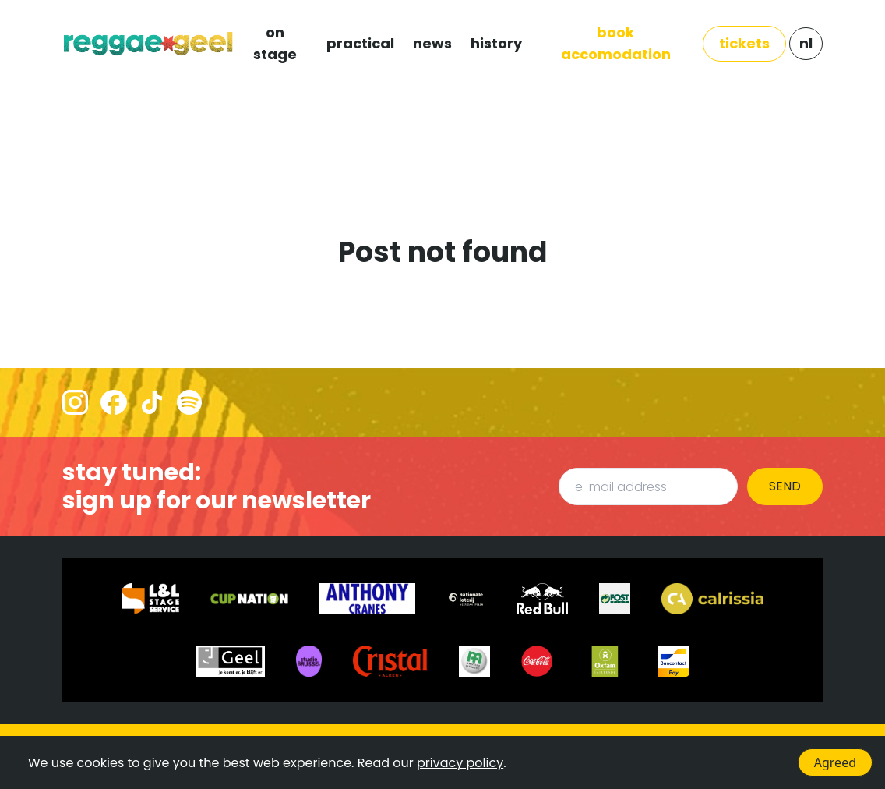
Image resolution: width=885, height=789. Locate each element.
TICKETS (744, 43)
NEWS (432, 43)
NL (806, 43)
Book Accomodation (616, 43)
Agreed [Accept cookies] (835, 762)
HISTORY (496, 43)
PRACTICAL (360, 43)
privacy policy (460, 763)
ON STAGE (275, 43)
